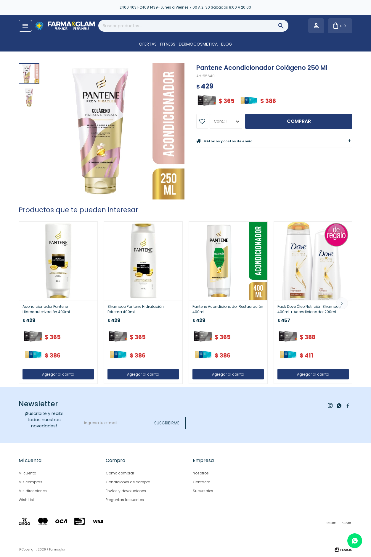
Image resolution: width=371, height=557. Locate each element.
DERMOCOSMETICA (198, 44)
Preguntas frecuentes (125, 499)
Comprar (299, 121)
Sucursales (203, 490)
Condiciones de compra (128, 481)
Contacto (201, 481)
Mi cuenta (27, 473)
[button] (342, 303)
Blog (226, 44)
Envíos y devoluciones (126, 490)
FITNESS (167, 44)
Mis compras (30, 481)
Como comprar (120, 473)
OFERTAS (148, 44)
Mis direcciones (33, 490)
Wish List (26, 499)
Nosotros (201, 473)
